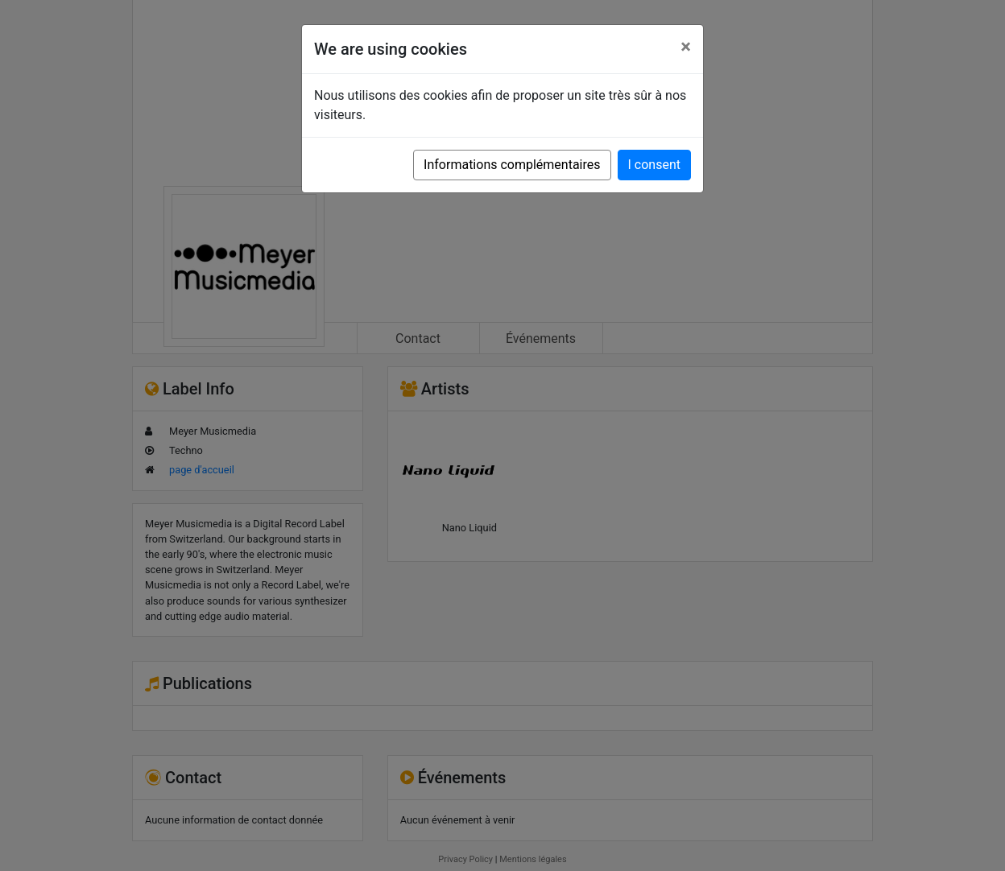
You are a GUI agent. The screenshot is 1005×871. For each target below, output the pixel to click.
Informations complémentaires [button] (512, 164)
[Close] (685, 46)
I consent (654, 164)
